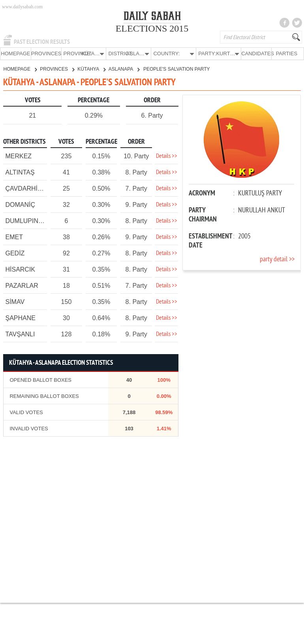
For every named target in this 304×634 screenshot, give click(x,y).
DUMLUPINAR (26, 220)
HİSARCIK (20, 269)
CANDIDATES (256, 53)
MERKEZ (18, 155)
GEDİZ (14, 252)
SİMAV (14, 301)
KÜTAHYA (91, 68)
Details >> (166, 156)
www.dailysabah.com (22, 6)
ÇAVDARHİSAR (27, 188)
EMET (14, 236)
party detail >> (277, 259)
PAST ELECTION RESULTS (42, 41)
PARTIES (286, 53)
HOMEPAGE (15, 53)
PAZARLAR (21, 285)
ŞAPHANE (20, 317)
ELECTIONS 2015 (152, 28)
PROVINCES (46, 53)
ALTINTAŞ (19, 172)
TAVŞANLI (20, 333)
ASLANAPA (124, 68)
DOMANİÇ (20, 204)
